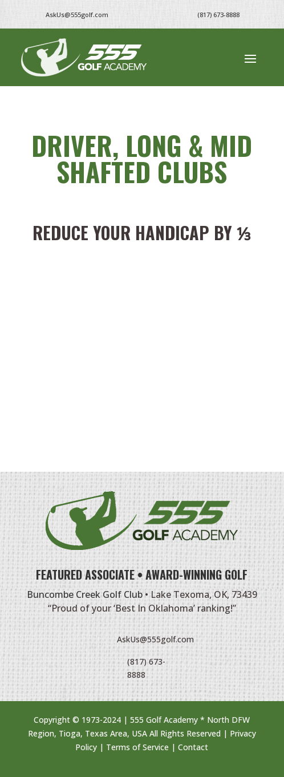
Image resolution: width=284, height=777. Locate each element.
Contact (193, 747)
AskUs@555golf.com (155, 639)
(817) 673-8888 (218, 14)
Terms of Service (137, 747)
